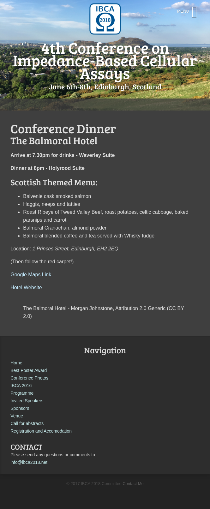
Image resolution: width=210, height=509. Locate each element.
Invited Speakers (26, 400)
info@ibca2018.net (28, 462)
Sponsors (19, 408)
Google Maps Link (30, 274)
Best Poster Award (28, 370)
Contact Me (133, 483)
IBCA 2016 (21, 385)
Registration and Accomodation (41, 431)
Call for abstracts (27, 423)
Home (16, 362)
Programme (21, 393)
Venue (16, 415)
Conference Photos (29, 377)
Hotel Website (26, 287)
